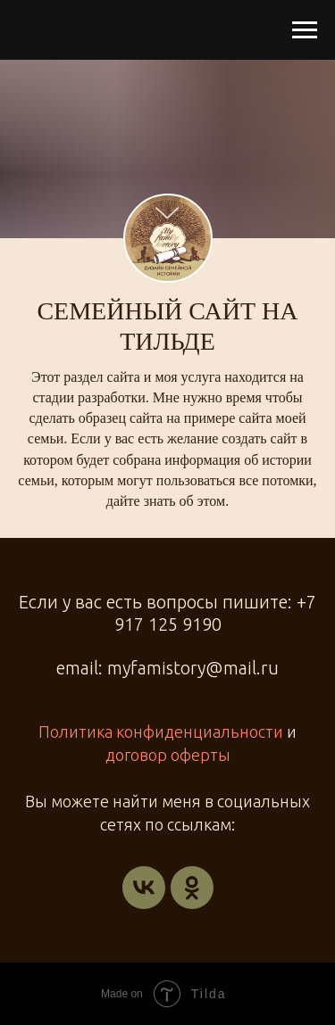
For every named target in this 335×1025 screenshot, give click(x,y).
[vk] (143, 887)
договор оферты (167, 755)
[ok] (192, 887)
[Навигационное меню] (304, 30)
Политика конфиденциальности (160, 731)
